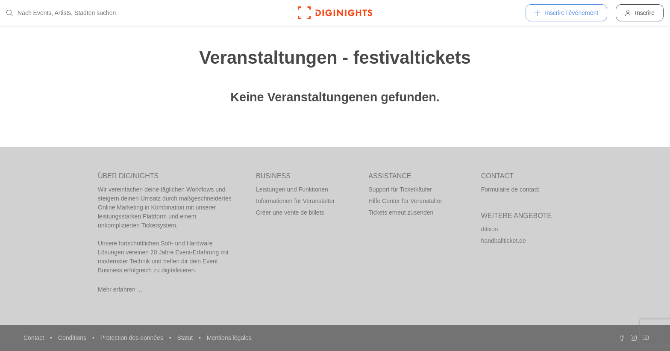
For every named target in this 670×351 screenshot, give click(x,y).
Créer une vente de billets (290, 212)
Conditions (73, 337)
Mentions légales (229, 337)
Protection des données (132, 337)
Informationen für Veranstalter (295, 201)
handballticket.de (503, 240)
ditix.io (489, 229)
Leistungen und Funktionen (292, 189)
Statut (185, 337)
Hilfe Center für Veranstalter (405, 201)
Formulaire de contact (510, 189)
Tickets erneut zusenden (400, 212)
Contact (35, 337)
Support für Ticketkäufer (400, 189)
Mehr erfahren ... (120, 289)
